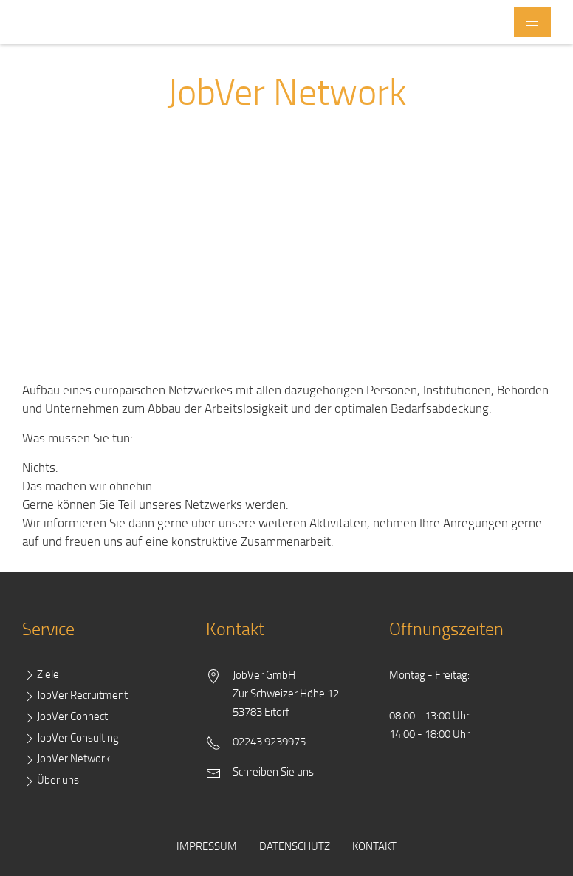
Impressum (206, 845)
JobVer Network (66, 758)
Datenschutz (294, 845)
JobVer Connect (65, 716)
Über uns (50, 780)
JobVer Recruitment (75, 695)
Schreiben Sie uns (273, 771)
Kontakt (374, 845)
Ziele (40, 674)
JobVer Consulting (70, 738)
